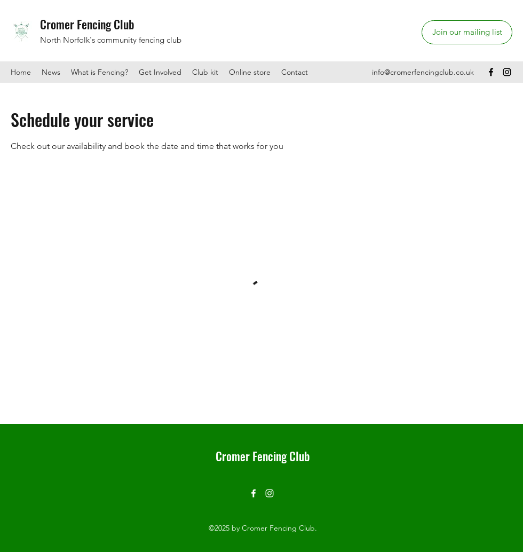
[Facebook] (491, 72)
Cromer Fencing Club (87, 24)
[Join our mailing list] (467, 32)
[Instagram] (507, 72)
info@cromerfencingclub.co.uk (423, 72)
